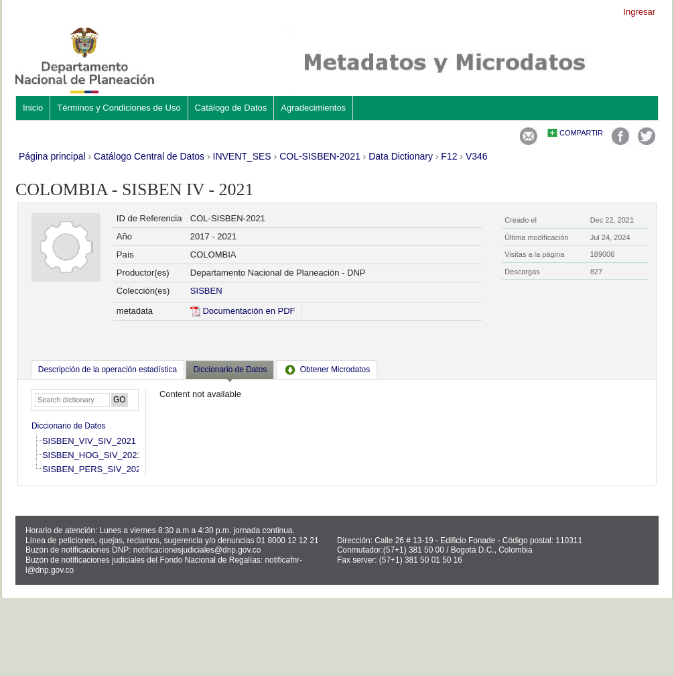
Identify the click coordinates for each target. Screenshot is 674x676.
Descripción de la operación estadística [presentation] (107, 369)
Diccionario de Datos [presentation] (230, 369)
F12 (449, 156)
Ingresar (639, 12)
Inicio (33, 108)
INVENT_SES (242, 156)
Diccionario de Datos (68, 426)
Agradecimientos (313, 108)
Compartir (581, 133)
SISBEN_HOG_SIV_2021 (92, 455)
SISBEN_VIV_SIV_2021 (89, 441)
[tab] (107, 369)
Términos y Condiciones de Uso (118, 108)
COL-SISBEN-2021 (319, 156)
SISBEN (206, 291)
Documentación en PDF (242, 311)
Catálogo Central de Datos (149, 156)
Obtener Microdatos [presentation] (326, 369)
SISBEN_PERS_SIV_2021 (94, 469)
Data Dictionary (400, 156)
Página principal (52, 156)
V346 (477, 156)
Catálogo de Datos (231, 108)
